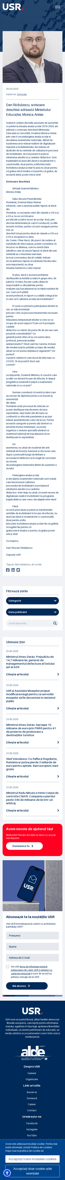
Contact (31, 1110)
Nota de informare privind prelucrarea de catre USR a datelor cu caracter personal (31, 970)
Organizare (32, 1079)
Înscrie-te (32, 1092)
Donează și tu (22, 845)
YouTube (32, 1135)
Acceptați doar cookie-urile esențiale (32, 1171)
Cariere (32, 1104)
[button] (7, 1173)
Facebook (32, 1123)
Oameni (32, 1073)
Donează (32, 1098)
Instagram (31, 1129)
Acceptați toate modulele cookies (32, 1159)
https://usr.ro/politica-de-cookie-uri (24, 1150)
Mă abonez (21, 985)
